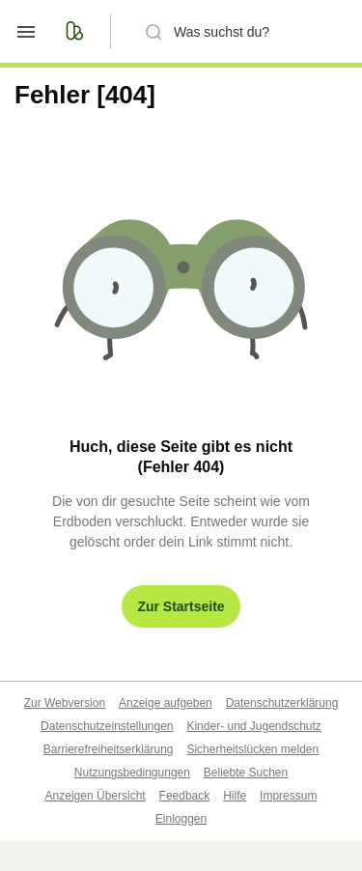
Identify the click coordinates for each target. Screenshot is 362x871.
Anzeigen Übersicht (95, 795)
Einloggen (181, 819)
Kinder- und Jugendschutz (253, 726)
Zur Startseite (180, 606)
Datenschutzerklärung (282, 703)
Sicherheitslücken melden (252, 749)
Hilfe (234, 795)
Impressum (288, 795)
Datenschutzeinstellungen (107, 726)
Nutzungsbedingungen (132, 772)
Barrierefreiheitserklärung (108, 749)
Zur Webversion (64, 703)
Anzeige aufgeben (165, 703)
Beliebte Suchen (246, 772)
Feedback (184, 795)
